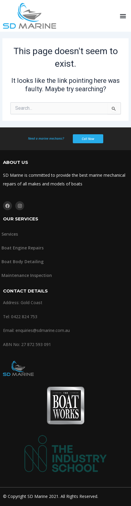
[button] (123, 16)
